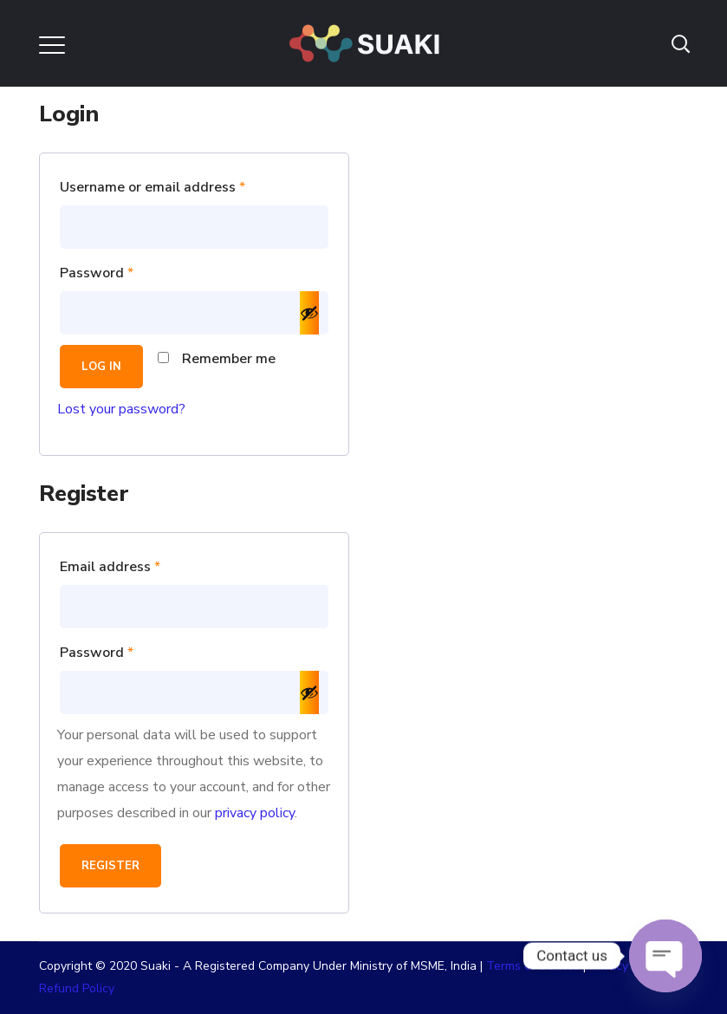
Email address (139, 564)
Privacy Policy (626, 966)
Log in (101, 366)
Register (110, 866)
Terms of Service (533, 966)
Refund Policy (76, 988)
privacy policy (255, 812)
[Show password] (309, 313)
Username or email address (181, 185)
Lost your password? (121, 409)
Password (125, 271)
